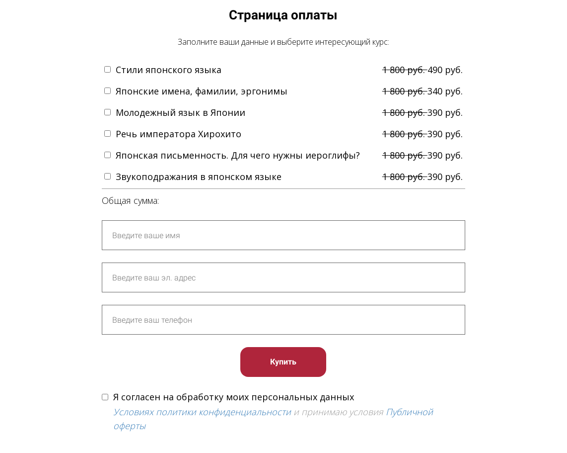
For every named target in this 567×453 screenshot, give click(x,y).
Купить (283, 361)
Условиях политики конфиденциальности (202, 412)
